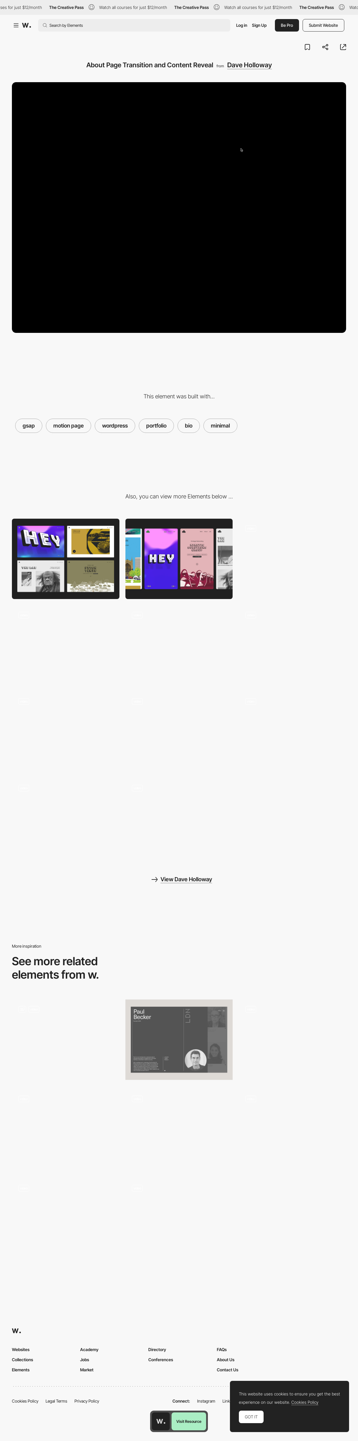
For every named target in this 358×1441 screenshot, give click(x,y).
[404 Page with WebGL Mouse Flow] (65, 732)
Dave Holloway (249, 65)
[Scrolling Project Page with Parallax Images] (179, 818)
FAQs (222, 1349)
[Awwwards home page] (161, 1421)
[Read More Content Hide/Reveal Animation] (292, 1039)
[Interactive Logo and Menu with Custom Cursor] (65, 818)
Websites (20, 1349)
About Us (225, 1359)
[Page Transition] (65, 1129)
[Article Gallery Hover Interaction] (179, 732)
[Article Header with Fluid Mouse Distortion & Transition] (292, 732)
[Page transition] (179, 1129)
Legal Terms (56, 1400)
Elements (20, 1369)
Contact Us (227, 1369)
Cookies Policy (25, 1400)
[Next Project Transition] (292, 645)
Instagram (206, 1400)
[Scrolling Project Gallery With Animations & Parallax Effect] (65, 645)
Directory (157, 1349)
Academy (89, 1349)
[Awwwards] (26, 25)
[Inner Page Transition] (179, 1218)
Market (87, 1369)
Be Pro (287, 25)
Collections (22, 1359)
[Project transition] (65, 1218)
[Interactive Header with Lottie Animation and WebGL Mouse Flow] (292, 559)
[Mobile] (179, 559)
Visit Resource (188, 1421)
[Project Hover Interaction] (179, 645)
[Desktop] (65, 559)
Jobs (84, 1359)
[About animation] (292, 1129)
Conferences (160, 1359)
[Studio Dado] (65, 1039)
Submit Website (323, 25)
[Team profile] (179, 1039)
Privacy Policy (86, 1400)
